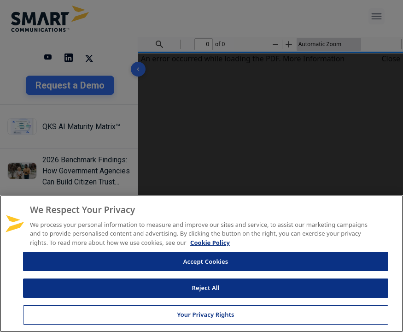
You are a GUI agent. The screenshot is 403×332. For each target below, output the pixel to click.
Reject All (206, 288)
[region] (201, 263)
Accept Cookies (205, 261)
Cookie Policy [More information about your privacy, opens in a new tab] (210, 242)
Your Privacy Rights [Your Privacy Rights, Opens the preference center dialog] (205, 314)
